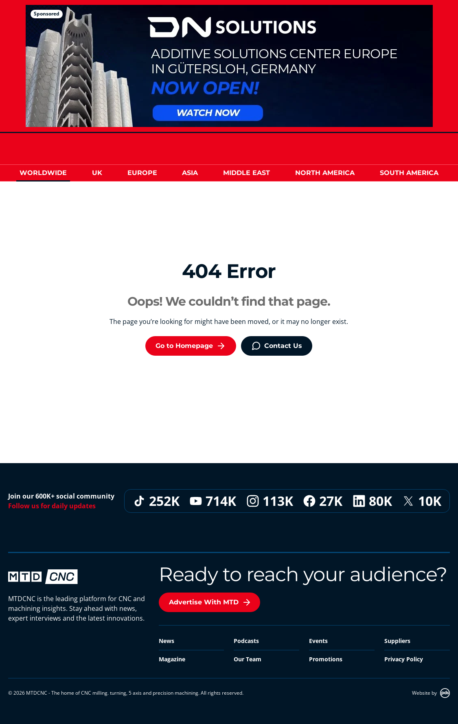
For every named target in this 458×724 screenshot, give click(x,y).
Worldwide (43, 173)
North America (325, 173)
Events (318, 641)
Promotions (325, 659)
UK (97, 173)
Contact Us (276, 346)
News (166, 641)
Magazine (172, 659)
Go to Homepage (191, 346)
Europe (142, 173)
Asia (190, 173)
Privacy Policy (403, 659)
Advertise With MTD (210, 602)
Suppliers (397, 641)
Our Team (247, 659)
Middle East (246, 173)
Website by (431, 693)
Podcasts (246, 641)
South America (409, 173)
